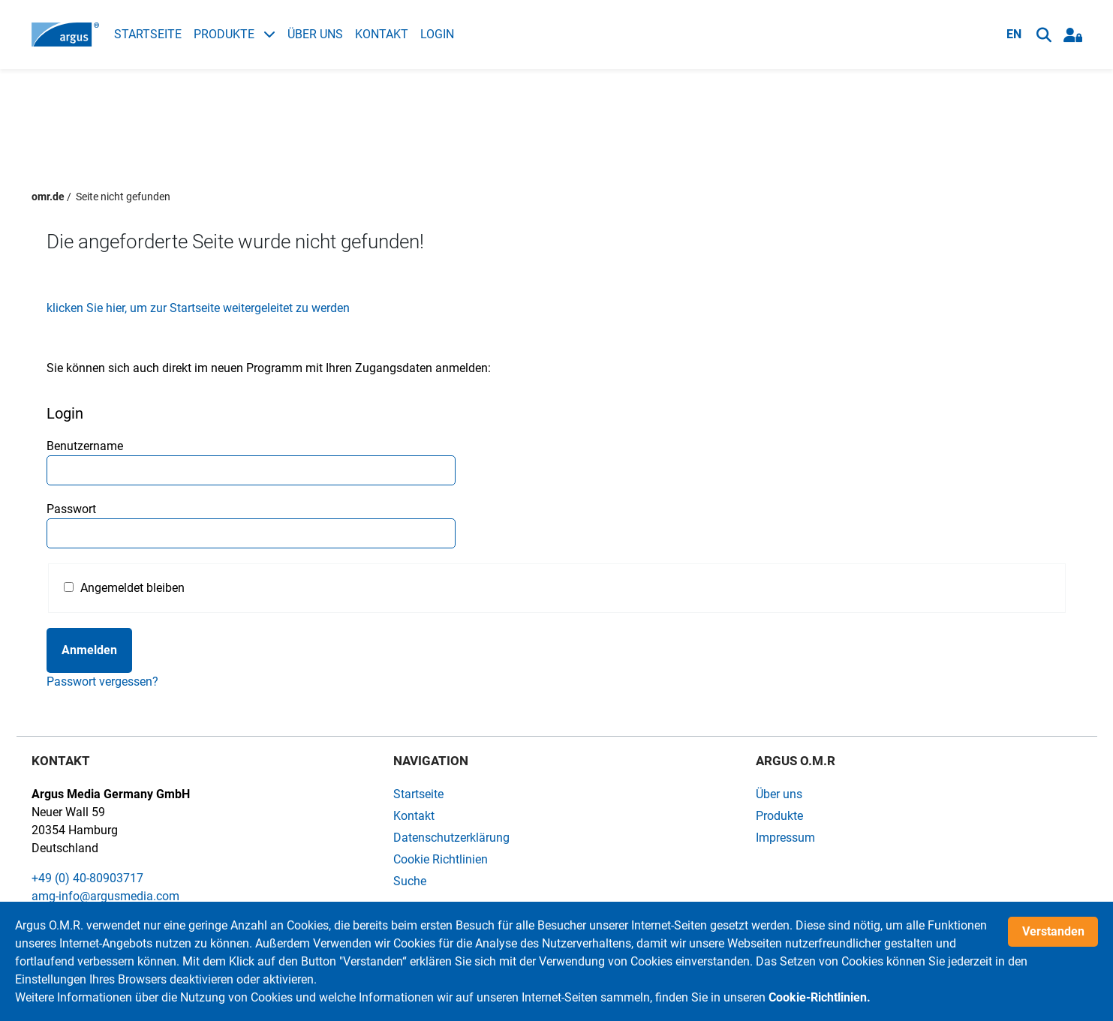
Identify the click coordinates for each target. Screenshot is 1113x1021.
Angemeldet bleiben (132, 588)
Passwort (71, 509)
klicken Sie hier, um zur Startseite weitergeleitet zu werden (198, 308)
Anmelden (89, 650)
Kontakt (381, 34)
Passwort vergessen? (102, 681)
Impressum (785, 837)
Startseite (148, 34)
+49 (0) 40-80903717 (87, 878)
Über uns (315, 34)
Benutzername (85, 446)
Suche (409, 881)
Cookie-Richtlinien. (820, 997)
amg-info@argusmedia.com (105, 896)
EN (1013, 34)
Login (437, 34)
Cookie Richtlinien (440, 859)
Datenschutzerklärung (451, 837)
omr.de (48, 197)
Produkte (234, 34)
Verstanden (1053, 931)
